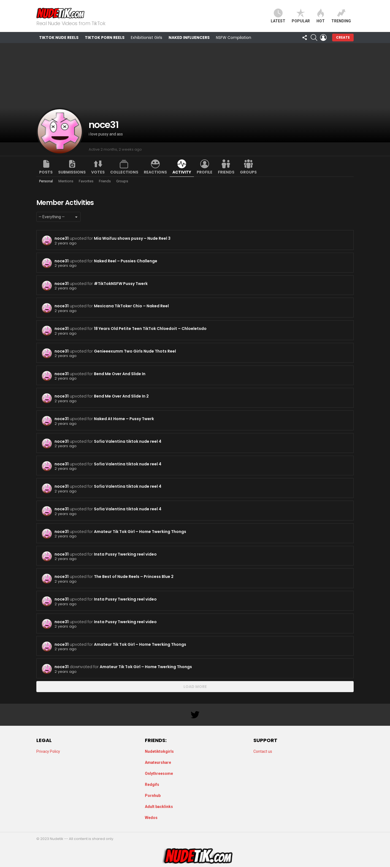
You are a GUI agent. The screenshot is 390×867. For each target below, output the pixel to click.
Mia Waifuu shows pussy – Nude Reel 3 (132, 238)
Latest (278, 16)
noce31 (62, 238)
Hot (320, 16)
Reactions (155, 172)
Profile (204, 172)
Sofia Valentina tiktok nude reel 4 (127, 441)
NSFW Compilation (233, 37)
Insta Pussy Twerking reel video (125, 554)
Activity (181, 172)
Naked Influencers (189, 37)
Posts (46, 172)
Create (343, 37)
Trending (341, 16)
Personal (46, 181)
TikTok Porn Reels (104, 37)
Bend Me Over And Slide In (119, 374)
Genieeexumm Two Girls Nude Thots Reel (135, 351)
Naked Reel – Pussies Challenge (125, 261)
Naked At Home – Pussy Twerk (124, 419)
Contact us (262, 751)
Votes (98, 172)
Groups (248, 172)
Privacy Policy (48, 751)
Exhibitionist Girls (146, 37)
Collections (124, 172)
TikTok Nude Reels (58, 37)
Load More (195, 686)
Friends (226, 172)
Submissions (72, 172)
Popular (301, 16)
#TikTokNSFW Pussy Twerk (121, 283)
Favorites (86, 181)
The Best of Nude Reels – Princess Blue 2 (134, 576)
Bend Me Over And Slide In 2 (121, 396)
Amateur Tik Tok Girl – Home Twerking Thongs (140, 531)
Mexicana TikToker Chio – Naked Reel (131, 306)
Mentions (65, 181)
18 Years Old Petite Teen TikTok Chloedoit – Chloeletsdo (150, 328)
